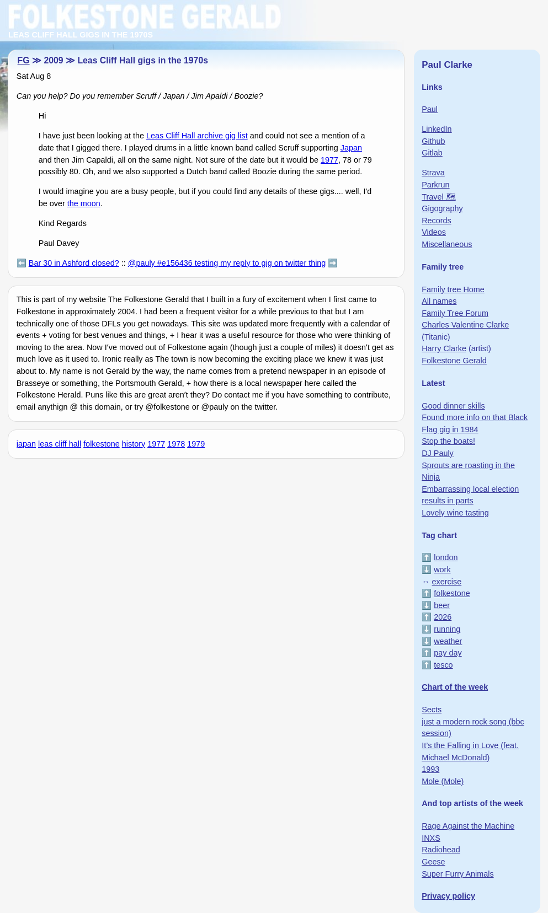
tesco (443, 664)
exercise (447, 581)
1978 (176, 443)
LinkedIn (436, 129)
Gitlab (432, 152)
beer (442, 605)
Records (436, 220)
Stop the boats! (448, 441)
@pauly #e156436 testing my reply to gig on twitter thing (227, 263)
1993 (430, 769)
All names (439, 301)
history (133, 443)
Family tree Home (453, 289)
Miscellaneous (447, 244)
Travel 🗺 (438, 196)
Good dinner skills (453, 405)
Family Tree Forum (455, 313)
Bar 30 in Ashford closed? (74, 263)
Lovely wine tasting (455, 512)
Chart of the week (455, 687)
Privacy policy (448, 895)
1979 (196, 443)
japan (26, 443)
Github (433, 141)
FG (24, 60)
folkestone (101, 443)
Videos (434, 232)
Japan (351, 147)
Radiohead (441, 849)
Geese (433, 861)
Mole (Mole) (443, 781)
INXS (431, 838)
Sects (431, 709)
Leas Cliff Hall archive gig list (197, 135)
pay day (447, 652)
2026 (442, 617)
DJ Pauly (438, 453)
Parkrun (435, 184)
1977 (329, 159)
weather (448, 641)
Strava (433, 172)
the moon (83, 203)
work (442, 569)
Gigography (442, 208)
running (447, 629)
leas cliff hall (59, 443)
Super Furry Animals (457, 873)
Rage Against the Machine (468, 825)
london (445, 557)
